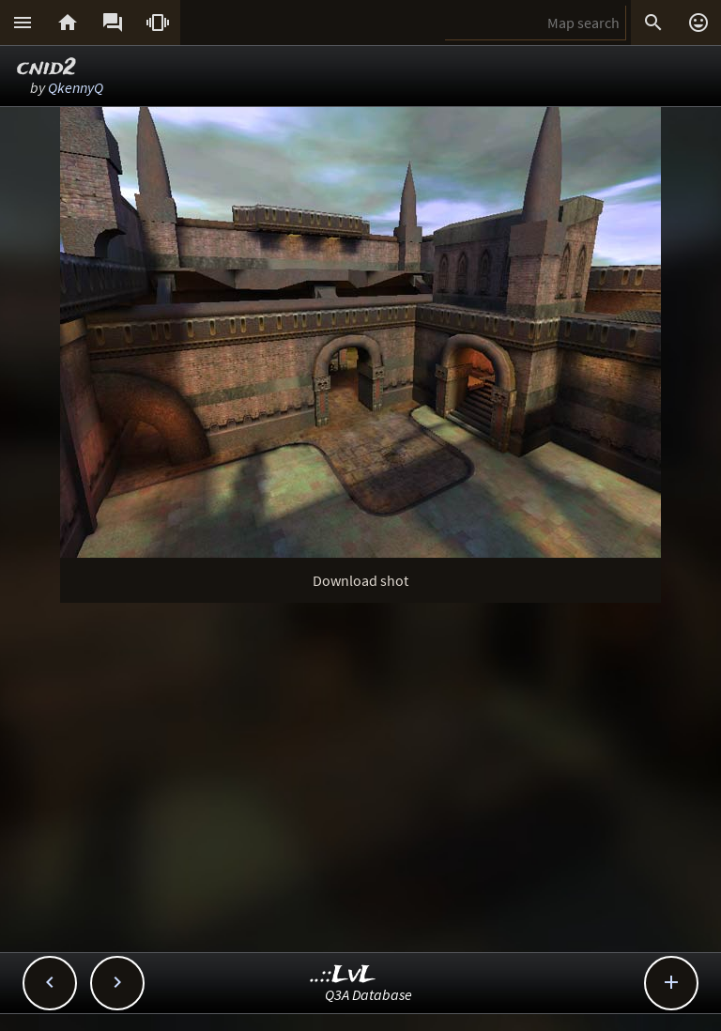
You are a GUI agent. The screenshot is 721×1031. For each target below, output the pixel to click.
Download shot (360, 580)
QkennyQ (75, 87)
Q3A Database (368, 994)
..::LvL (343, 975)
